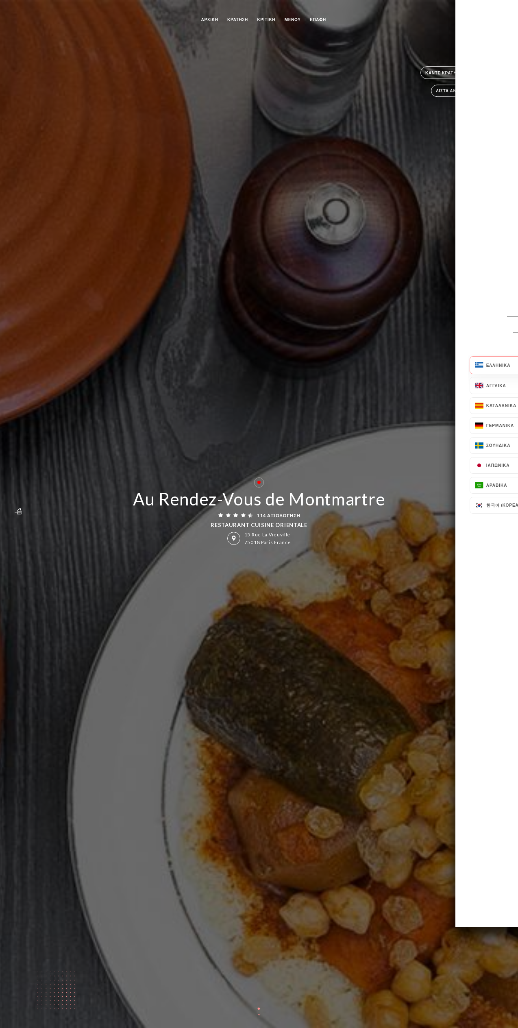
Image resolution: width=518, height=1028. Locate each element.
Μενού (293, 19)
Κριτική (266, 19)
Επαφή (318, 19)
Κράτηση (237, 19)
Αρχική (209, 19)
